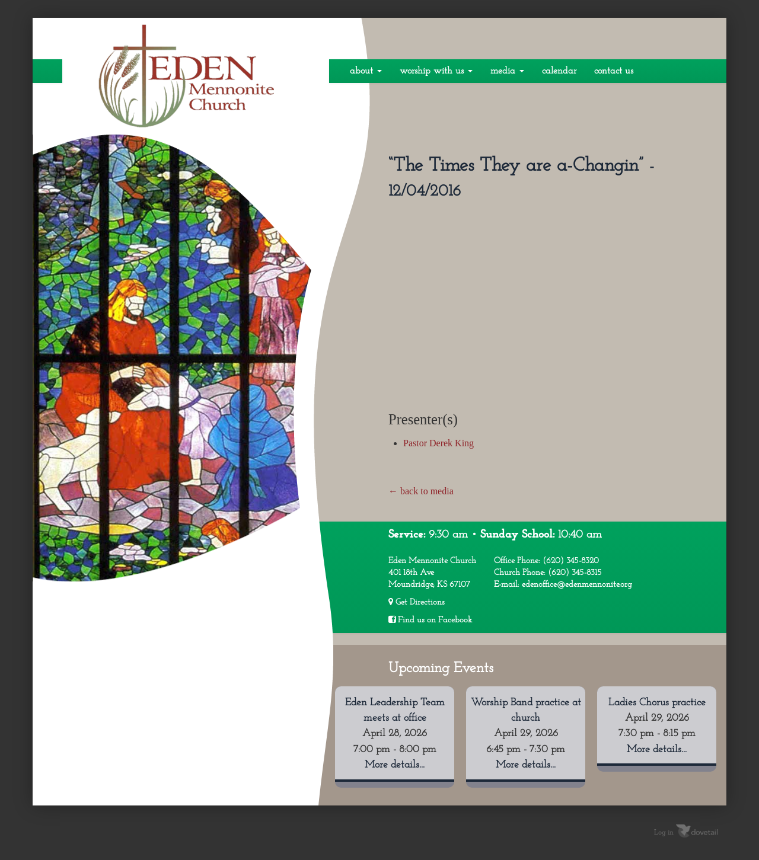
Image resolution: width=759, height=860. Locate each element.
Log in (664, 832)
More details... (395, 765)
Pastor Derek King (438, 443)
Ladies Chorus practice (657, 703)
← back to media (421, 491)
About (366, 71)
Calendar (559, 71)
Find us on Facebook (430, 620)
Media (507, 71)
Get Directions (416, 602)
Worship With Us (436, 71)
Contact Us (613, 71)
